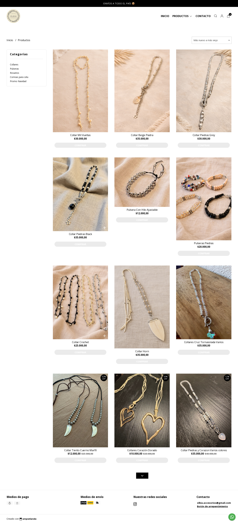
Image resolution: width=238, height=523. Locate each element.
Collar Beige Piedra (142, 135)
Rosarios (14, 72)
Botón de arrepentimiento (212, 506)
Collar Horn (142, 351)
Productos (182, 16)
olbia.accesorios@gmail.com (214, 502)
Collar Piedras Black (80, 234)
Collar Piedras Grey (204, 135)
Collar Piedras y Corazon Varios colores (204, 450)
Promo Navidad (18, 81)
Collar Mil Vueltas (80, 135)
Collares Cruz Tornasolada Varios (204, 342)
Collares (14, 64)
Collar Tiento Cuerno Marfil (80, 450)
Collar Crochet (80, 342)
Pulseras (14, 68)
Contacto (203, 16)
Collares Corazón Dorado (142, 450)
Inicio (165, 16)
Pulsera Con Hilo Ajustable (142, 210)
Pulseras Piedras (204, 243)
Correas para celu (19, 77)
